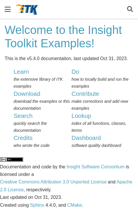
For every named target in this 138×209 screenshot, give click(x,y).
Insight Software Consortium (95, 166)
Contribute (85, 93)
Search (23, 115)
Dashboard (86, 137)
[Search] (130, 9)
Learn (21, 71)
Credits (23, 137)
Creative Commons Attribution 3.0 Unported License (53, 181)
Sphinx (37, 205)
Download (27, 93)
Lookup (81, 115)
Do (75, 71)
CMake (74, 205)
